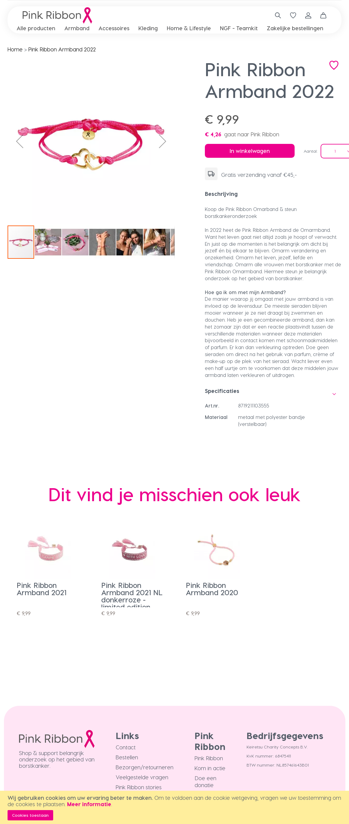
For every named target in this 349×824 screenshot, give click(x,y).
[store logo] (57, 15)
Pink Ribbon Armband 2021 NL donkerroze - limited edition (132, 596)
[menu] (174, 28)
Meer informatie (89, 804)
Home (15, 49)
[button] (20, 141)
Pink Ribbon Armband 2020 (212, 589)
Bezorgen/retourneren (144, 767)
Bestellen (127, 757)
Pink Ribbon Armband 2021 (41, 589)
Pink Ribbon (209, 758)
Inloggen (308, 15)
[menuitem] (36, 28)
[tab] (273, 194)
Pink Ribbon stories (139, 787)
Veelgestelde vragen (142, 777)
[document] (175, 807)
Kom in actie (210, 768)
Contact (126, 747)
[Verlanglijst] (293, 15)
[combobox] (275, 15)
